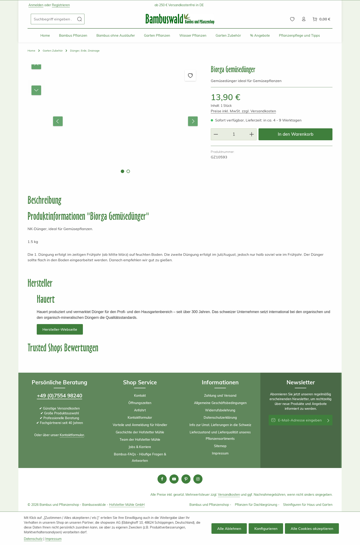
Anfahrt (140, 410)
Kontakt (140, 396)
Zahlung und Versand (220, 396)
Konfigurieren (265, 528)
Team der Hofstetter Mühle (140, 440)
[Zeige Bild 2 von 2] (128, 171)
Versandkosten (229, 495)
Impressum (220, 453)
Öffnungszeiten (139, 403)
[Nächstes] (193, 121)
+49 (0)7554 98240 (59, 395)
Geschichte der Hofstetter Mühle (140, 432)
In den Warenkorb (295, 134)
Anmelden (35, 5)
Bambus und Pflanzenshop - (210, 505)
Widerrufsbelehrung (220, 410)
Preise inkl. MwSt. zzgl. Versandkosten (243, 111)
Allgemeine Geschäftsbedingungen (220, 403)
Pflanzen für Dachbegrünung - (257, 505)
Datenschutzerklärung (220, 418)
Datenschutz (33, 539)
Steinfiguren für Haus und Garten (307, 505)
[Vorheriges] (58, 121)
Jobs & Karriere (140, 447)
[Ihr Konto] (303, 19)
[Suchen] (79, 19)
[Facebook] (162, 479)
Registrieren (61, 5)
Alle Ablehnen (229, 528)
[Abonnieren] (328, 420)
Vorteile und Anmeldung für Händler (140, 425)
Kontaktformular (72, 435)
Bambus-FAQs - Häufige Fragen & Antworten (140, 457)
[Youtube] (174, 479)
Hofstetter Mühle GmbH (127, 505)
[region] (114, 121)
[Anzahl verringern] (216, 134)
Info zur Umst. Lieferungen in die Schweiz (220, 425)
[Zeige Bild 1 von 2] (122, 171)
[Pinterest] (186, 479)
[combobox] (53, 19)
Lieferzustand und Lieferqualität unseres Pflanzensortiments (220, 435)
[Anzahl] (233, 134)
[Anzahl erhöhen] (252, 134)
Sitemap (220, 446)
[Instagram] (197, 479)
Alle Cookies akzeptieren (312, 528)
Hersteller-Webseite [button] (59, 329)
